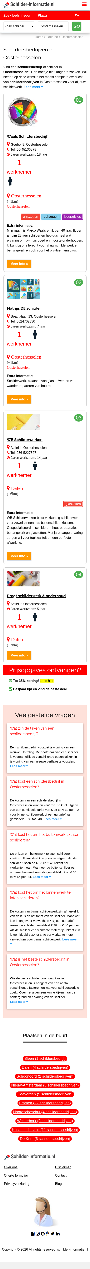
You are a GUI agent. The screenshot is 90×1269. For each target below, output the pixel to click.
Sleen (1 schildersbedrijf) (45, 1058)
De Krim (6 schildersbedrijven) (45, 1139)
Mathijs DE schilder (24, 308)
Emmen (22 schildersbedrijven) (45, 1103)
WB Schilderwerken (24, 440)
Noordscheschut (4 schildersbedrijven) (45, 1112)
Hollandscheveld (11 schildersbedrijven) (45, 1130)
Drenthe (52, 37)
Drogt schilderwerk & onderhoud (36, 596)
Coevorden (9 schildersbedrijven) (45, 1094)
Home (39, 37)
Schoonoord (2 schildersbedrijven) (44, 1076)
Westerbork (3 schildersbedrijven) (45, 1121)
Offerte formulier (16, 1175)
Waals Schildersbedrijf (27, 136)
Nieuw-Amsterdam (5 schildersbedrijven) (45, 1085)
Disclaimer (63, 1167)
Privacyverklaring (16, 1184)
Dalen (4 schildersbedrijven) (45, 1067)
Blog (58, 1184)
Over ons (11, 1167)
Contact (60, 1175)
